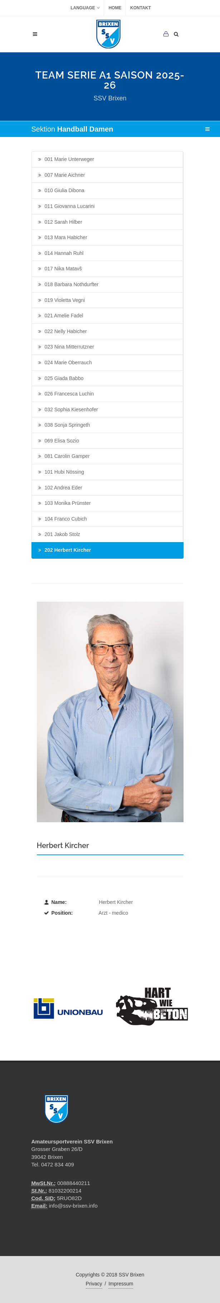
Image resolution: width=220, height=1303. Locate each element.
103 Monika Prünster (64, 503)
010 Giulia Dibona (60, 190)
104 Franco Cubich (62, 519)
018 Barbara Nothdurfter (68, 284)
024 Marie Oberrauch (64, 362)
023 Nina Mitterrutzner (65, 347)
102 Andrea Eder (59, 488)
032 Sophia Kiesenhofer (67, 409)
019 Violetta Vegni (61, 300)
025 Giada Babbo (60, 378)
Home (114, 7)
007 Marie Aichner (61, 175)
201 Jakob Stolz (58, 534)
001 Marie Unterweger (65, 159)
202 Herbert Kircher (64, 550)
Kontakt (140, 7)
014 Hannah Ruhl (60, 253)
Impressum (120, 1284)
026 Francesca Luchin (65, 394)
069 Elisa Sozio (58, 441)
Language (85, 8)
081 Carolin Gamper (63, 456)
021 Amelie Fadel (60, 315)
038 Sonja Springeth (63, 425)
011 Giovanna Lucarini (66, 206)
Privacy (94, 1284)
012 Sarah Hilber (59, 222)
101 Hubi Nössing (60, 472)
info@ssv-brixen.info (73, 1206)
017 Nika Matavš (59, 269)
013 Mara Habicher (62, 237)
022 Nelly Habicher (62, 331)
